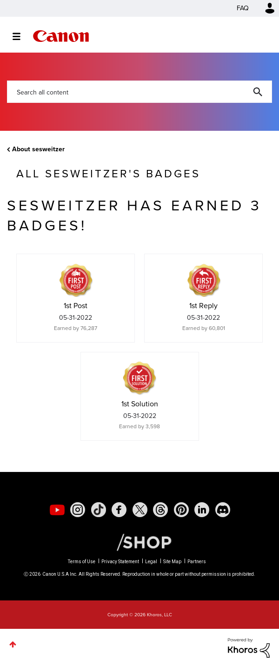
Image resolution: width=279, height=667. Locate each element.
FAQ (243, 8)
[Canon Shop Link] (139, 542)
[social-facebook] (119, 509)
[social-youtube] (57, 509)
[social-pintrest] (181, 509)
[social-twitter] (140, 509)
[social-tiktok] (98, 509)
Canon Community (61, 36)
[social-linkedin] (201, 509)
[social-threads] (160, 509)
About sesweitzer (38, 149)
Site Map (172, 561)
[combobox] (139, 92)
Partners (196, 561)
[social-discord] (222, 509)
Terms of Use (81, 561)
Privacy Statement (120, 561)
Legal (151, 561)
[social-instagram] (77, 509)
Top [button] (13, 644)
